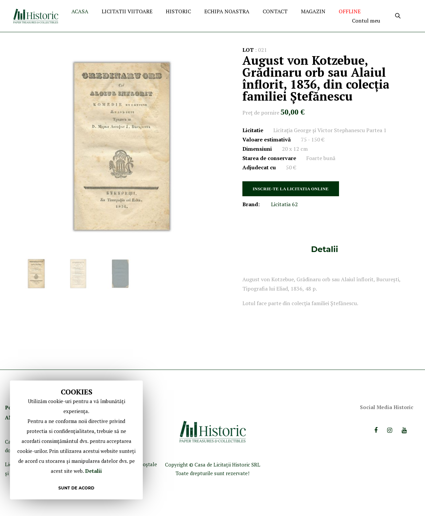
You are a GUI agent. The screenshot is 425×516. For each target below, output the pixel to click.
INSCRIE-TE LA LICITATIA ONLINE (291, 188)
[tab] (324, 249)
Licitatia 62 (284, 204)
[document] (76, 439)
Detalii (324, 249)
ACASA (79, 11)
